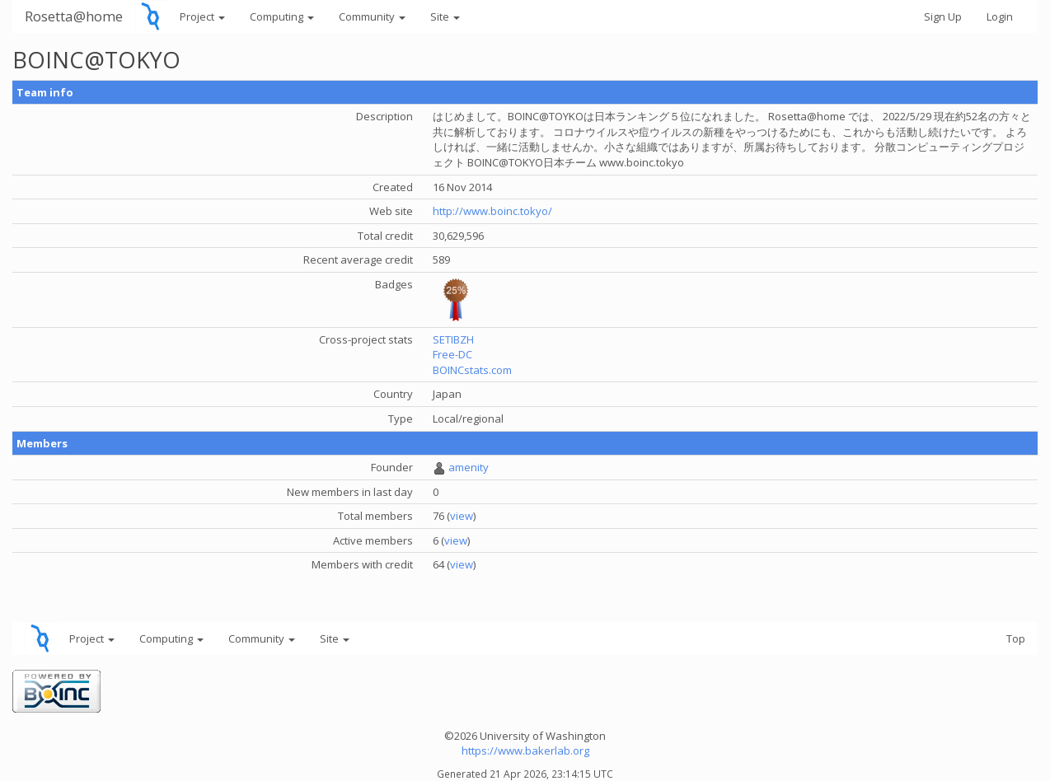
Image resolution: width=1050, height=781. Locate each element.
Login (1000, 16)
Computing (282, 16)
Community (372, 16)
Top (1015, 638)
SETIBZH (453, 339)
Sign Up (943, 16)
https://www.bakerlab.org (525, 750)
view (461, 515)
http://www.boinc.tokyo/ (492, 210)
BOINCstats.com (472, 369)
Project (202, 16)
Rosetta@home (74, 16)
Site (445, 16)
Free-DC (452, 354)
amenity (468, 467)
